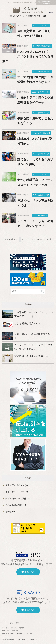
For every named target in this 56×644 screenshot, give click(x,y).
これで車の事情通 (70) (15, 505)
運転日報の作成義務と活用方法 (31, 356)
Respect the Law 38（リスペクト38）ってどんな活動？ (27, 56)
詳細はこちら (28, 572)
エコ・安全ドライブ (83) (17, 492)
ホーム (4, 623)
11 (41, 239)
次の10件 (47, 239)
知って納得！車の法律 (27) (18, 498)
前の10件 (9, 239)
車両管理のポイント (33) (17, 485)
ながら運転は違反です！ (27, 323)
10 (37, 239)
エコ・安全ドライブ (41, 25)
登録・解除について (18, 623)
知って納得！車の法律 (42, 46)
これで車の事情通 (40, 215)
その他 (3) (10, 511)
